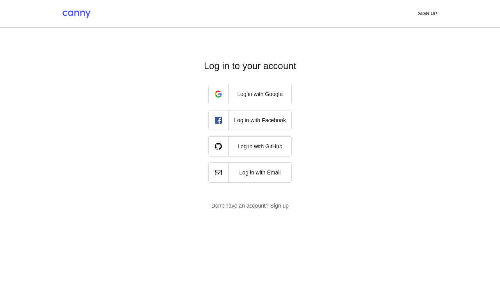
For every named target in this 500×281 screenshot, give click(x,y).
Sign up (427, 13)
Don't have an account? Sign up (250, 206)
